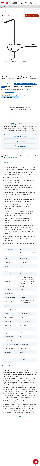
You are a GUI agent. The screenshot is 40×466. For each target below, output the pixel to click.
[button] (2, 3)
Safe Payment (20, 141)
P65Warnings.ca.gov (11, 157)
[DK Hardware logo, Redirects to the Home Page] (11, 3)
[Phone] (26, 3)
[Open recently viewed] (22, 3)
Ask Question (20, 146)
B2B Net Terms (20, 136)
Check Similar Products (32, 15)
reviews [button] (21, 95)
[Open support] (36, 462)
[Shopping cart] (35, 3)
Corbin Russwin (29, 90)
